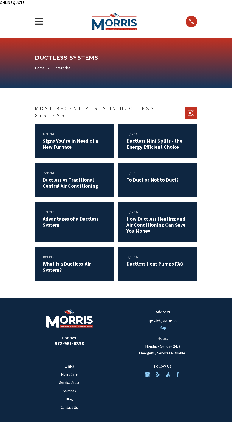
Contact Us (69, 407)
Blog (69, 399)
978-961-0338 (69, 343)
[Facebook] (178, 374)
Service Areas (69, 382)
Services (69, 391)
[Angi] (167, 374)
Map (162, 327)
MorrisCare (69, 374)
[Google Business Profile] (147, 374)
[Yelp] (157, 374)
